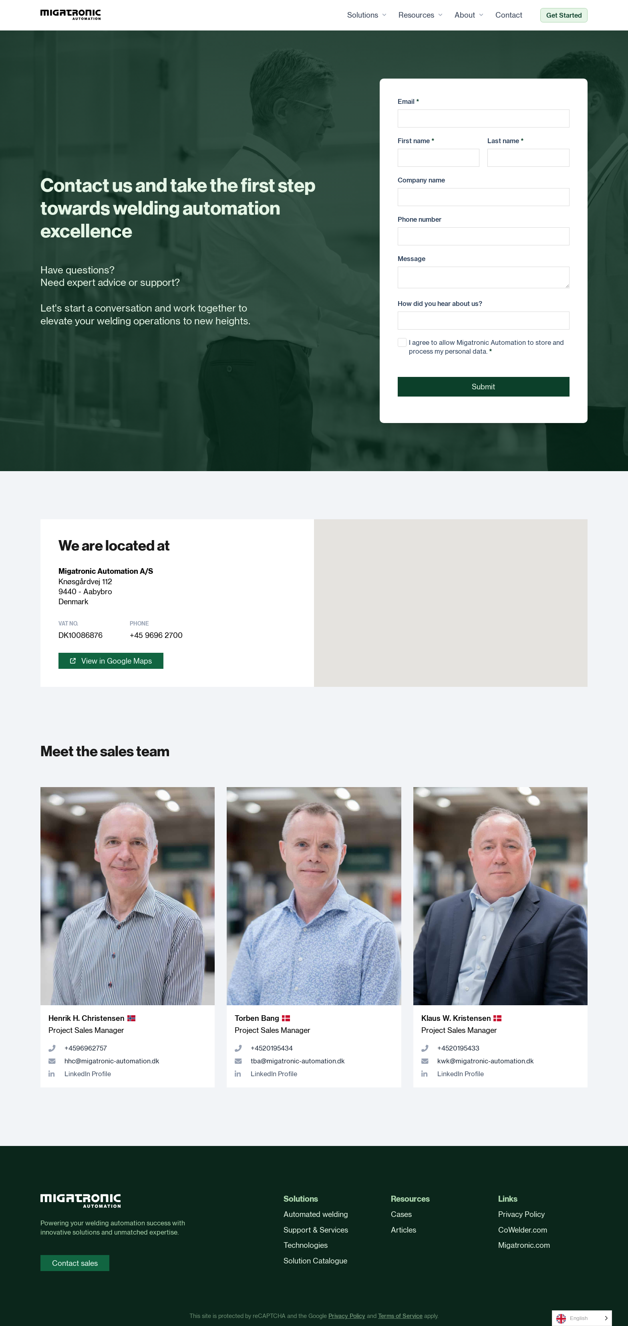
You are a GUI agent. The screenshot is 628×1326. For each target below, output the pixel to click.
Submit (483, 387)
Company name (421, 180)
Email (408, 101)
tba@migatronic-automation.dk (298, 1061)
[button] (451, 595)
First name (416, 141)
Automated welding (316, 1214)
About (465, 15)
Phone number (419, 219)
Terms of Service (400, 1316)
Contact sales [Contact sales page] (75, 1263)
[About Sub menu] (481, 15)
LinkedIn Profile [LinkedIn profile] (87, 1074)
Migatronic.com (524, 1245)
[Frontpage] (70, 15)
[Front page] (80, 1202)
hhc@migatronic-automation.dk (111, 1061)
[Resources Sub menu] (440, 15)
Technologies (306, 1245)
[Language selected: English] (582, 1318)
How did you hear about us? (440, 304)
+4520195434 (272, 1049)
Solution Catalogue (315, 1260)
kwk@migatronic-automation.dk (485, 1061)
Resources (416, 15)
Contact (508, 15)
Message (411, 259)
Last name (505, 141)
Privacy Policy (521, 1214)
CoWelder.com (522, 1229)
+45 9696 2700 (156, 635)
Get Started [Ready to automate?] (564, 16)
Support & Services (316, 1229)
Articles (403, 1229)
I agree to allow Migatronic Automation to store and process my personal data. (486, 347)
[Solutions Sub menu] (384, 15)
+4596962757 (85, 1049)
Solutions (362, 15)
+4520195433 (458, 1049)
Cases (401, 1214)
